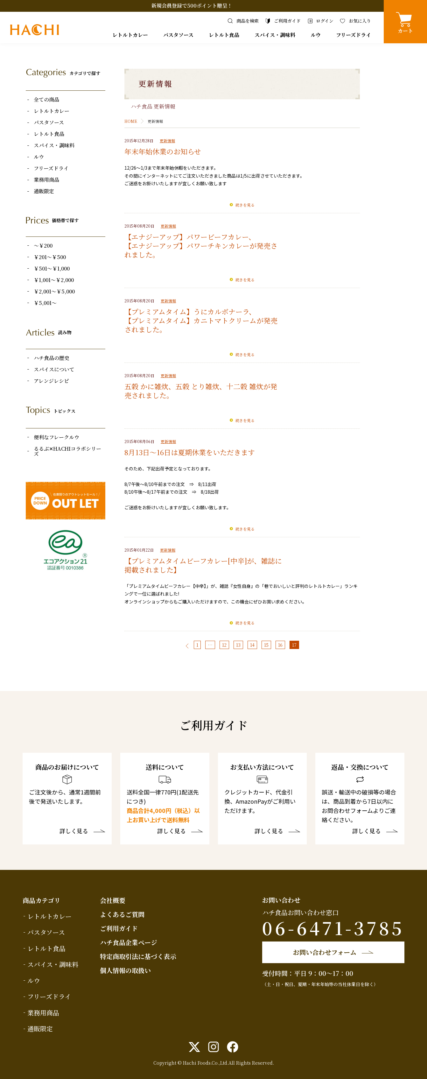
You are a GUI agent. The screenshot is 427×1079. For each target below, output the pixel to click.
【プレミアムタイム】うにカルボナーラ (186, 311)
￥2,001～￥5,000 (54, 291)
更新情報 (167, 140)
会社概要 (112, 900)
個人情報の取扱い (125, 970)
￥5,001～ (45, 303)
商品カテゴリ (41, 900)
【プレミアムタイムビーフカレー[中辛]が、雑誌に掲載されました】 (203, 565)
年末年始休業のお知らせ (162, 151)
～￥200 (43, 245)
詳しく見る (74, 831)
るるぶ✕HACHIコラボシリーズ (67, 451)
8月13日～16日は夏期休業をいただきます (189, 452)
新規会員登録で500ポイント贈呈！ (191, 5)
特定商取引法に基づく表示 (138, 956)
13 (238, 645)
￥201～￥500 (50, 257)
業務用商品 (46, 179)
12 (224, 645)
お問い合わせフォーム (324, 952)
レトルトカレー (130, 35)
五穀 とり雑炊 (197, 386)
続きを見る (245, 205)
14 (252, 645)
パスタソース (178, 35)
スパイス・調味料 (275, 35)
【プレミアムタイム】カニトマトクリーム (190, 320)
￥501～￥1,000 (52, 268)
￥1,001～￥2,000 (54, 280)
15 (266, 645)
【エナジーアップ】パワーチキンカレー (186, 245)
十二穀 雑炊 (244, 386)
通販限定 (44, 191)
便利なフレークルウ (56, 437)
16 (280, 645)
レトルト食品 (224, 35)
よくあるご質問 (122, 914)
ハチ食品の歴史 (51, 358)
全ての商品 (46, 99)
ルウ (316, 35)
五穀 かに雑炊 (146, 386)
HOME (130, 121)
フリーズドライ (353, 35)
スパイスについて (54, 369)
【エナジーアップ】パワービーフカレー (186, 237)
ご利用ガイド (119, 928)
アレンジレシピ (51, 381)
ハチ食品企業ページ (128, 942)
